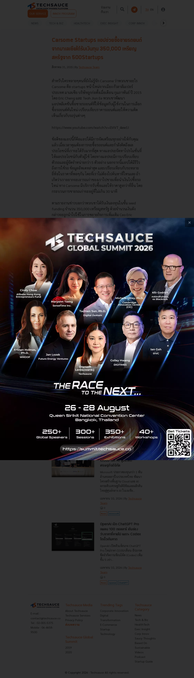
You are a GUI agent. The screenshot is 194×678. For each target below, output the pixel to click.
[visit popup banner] (97, 339)
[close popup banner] (189, 222)
